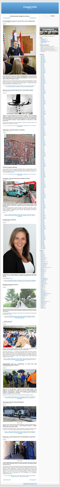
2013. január (42, 193)
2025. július (42, 63)
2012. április (42, 201)
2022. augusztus (43, 93)
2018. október (43, 133)
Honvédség (42, 273)
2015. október (43, 164)
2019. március (43, 129)
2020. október (43, 112)
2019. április (42, 128)
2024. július (42, 73)
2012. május (42, 200)
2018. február (43, 140)
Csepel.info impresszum (44, 40)
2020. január (42, 120)
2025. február (43, 67)
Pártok (42, 297)
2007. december (43, 246)
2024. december (43, 69)
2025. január (42, 68)
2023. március (43, 87)
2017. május (42, 148)
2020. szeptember (43, 113)
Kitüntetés (42, 286)
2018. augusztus (43, 135)
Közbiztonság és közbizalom (9, 219)
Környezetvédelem (43, 279)
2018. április (42, 138)
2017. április (42, 149)
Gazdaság (42, 271)
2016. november (43, 153)
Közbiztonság (8, 86)
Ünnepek (42, 258)
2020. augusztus (43, 114)
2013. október (43, 185)
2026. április (42, 55)
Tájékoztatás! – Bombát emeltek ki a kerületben (14, 129)
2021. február (43, 109)
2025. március (43, 66)
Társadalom (18, 86)
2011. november (43, 205)
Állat (41, 253)
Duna (35, 358)
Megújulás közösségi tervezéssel (10, 284)
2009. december (43, 225)
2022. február (43, 98)
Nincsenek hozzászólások (28, 86)
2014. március (43, 181)
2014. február (43, 182)
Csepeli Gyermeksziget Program (45, 267)
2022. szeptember (43, 92)
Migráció (42, 291)
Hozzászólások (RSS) (33, 484)
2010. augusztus (43, 218)
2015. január (42, 172)
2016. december (43, 152)
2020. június (42, 116)
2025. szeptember (43, 61)
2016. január (42, 162)
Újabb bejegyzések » (33, 17)
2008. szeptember (43, 238)
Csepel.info (30, 7)
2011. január (42, 214)
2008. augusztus (43, 239)
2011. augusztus (43, 208)
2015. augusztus (43, 166)
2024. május (42, 75)
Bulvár (42, 260)
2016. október (43, 154)
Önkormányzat (14, 85)
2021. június (42, 105)
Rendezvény (42, 298)
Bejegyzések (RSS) (26, 484)
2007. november (43, 247)
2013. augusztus (43, 187)
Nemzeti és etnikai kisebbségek (45, 293)
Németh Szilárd (43, 292)
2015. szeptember (43, 165)
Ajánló (42, 251)
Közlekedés (11, 215)
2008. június (42, 241)
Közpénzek (15, 317)
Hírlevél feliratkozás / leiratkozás (45, 41)
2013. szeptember (43, 186)
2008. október (43, 237)
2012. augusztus (43, 197)
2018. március (43, 139)
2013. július (42, 188)
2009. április (42, 232)
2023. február (43, 88)
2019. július (42, 125)
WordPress (33, 483)
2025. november (43, 59)
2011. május (42, 210)
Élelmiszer (42, 254)
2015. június (42, 168)
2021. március (43, 108)
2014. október (43, 175)
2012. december (43, 194)
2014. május (42, 179)
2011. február (43, 213)
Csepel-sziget (28, 85)
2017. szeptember (43, 144)
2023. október (43, 81)
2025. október (43, 60)
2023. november (43, 80)
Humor (42, 274)
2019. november (43, 122)
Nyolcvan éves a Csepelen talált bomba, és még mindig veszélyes (18, 90)
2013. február (43, 192)
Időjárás (42, 275)
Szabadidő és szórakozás (44, 301)
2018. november (43, 132)
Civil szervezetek (19, 280)
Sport (41, 300)
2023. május (42, 85)
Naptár (42, 43)
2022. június (42, 95)
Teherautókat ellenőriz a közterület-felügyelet (13, 402)
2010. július (42, 219)
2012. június (42, 199)
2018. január (42, 141)
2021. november (43, 101)
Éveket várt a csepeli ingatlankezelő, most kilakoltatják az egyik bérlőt (19, 436)
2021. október (43, 102)
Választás (42, 307)
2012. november (43, 195)
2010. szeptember (43, 217)
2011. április (42, 211)
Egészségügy (43, 269)
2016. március (43, 160)
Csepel (19, 85)
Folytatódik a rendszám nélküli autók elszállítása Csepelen (16, 178)
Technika (42, 304)
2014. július (42, 177)
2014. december (43, 173)
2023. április (42, 86)
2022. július (42, 94)
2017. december (43, 142)
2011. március (43, 212)
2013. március (43, 191)
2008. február (43, 244)
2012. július (42, 198)
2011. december (43, 204)
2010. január (42, 224)
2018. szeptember (43, 134)
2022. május (42, 96)
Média (21, 359)
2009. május (42, 231)
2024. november (43, 70)
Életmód (42, 255)
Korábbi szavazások (43, 42)
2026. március (43, 56)
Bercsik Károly (43, 259)
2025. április (42, 65)
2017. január (42, 151)
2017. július (42, 146)
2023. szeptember (43, 82)
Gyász (42, 272)
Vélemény (42, 308)
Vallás (41, 306)
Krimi (41, 288)
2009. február (43, 234)
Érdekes (10, 85)
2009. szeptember (43, 228)
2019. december (43, 121)
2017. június (42, 147)
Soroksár (42, 299)
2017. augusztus (43, 145)
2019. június (42, 126)
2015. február (43, 171)
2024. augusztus (43, 72)
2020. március (43, 118)
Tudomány (42, 305)
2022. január (42, 99)
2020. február (43, 119)
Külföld (42, 284)
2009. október (43, 227)
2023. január (42, 89)
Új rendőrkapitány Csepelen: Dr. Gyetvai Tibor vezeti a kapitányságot (19, 21)
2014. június (42, 178)
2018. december (43, 131)
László (42, 49)
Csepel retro (42, 264)
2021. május (42, 106)
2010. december (43, 215)
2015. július (42, 167)
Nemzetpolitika (43, 294)
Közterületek (16, 215)
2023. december (43, 79)
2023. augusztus (43, 83)
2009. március (43, 233)
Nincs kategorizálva (43, 295)
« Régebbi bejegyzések (7, 17)
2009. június (42, 230)
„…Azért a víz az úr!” (7, 321)
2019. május (42, 127)
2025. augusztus (43, 62)
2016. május (42, 158)
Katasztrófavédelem (19, 125)
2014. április (42, 180)
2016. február (43, 161)
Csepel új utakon (23, 85)
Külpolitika (42, 285)
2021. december (43, 100)
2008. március (43, 243)
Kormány (42, 287)
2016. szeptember (43, 155)
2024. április (42, 76)
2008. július (42, 240)
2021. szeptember (43, 103)
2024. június (42, 74)
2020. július (42, 115)
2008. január (42, 245)
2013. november (43, 184)
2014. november (43, 174)
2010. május (42, 221)
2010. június (42, 220)
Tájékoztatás (13, 86)
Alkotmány (42, 252)
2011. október (43, 206)
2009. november (43, 226)
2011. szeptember (43, 207)
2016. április (42, 159)
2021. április (42, 107)
